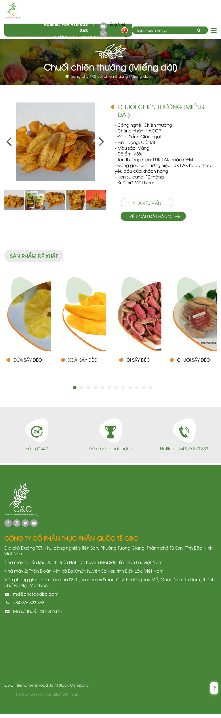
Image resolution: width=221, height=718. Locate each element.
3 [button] (89, 391)
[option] (55, 141)
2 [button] (82, 391)
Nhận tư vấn (146, 203)
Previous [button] (6, 133)
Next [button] (98, 133)
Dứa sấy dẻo (28, 363)
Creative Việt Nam (62, 698)
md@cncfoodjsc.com (75, 36)
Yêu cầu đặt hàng (150, 216)
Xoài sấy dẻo (83, 363)
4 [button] (96, 391)
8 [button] (123, 391)
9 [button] (130, 391)
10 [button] (137, 391)
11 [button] (144, 391)
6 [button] (109, 391)
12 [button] (151, 391)
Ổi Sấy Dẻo (138, 363)
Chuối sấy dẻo (193, 363)
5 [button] (102, 391)
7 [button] (116, 391)
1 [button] (75, 391)
